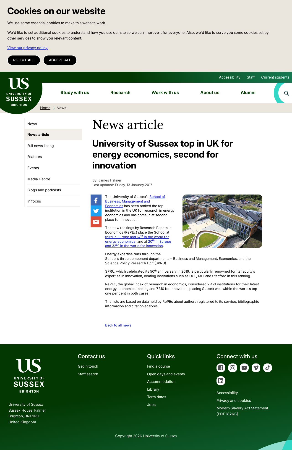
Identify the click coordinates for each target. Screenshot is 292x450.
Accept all (60, 60)
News (32, 123)
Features (34, 156)
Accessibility (229, 77)
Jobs (151, 404)
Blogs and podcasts (44, 190)
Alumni (248, 92)
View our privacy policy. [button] (27, 47)
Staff (251, 77)
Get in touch (88, 366)
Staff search (88, 374)
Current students (275, 77)
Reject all (23, 60)
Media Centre (38, 179)
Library (153, 389)
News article (38, 134)
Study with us (74, 92)
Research (120, 92)
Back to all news (118, 325)
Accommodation (161, 381)
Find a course (158, 366)
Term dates (156, 397)
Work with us (165, 92)
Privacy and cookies (233, 400)
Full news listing (40, 145)
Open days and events (166, 374)
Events (33, 168)
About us (209, 92)
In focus (34, 201)
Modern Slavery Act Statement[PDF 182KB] (242, 411)
